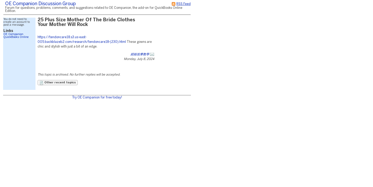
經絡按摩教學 (140, 54)
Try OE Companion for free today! (97, 97)
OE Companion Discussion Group (40, 4)
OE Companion (13, 34)
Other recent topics (57, 83)
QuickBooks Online (16, 37)
